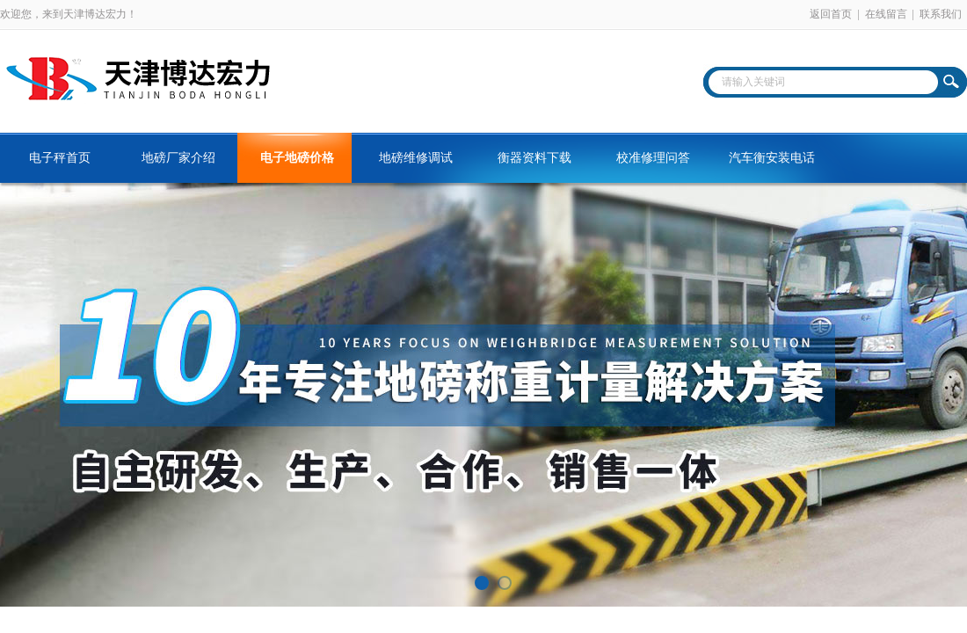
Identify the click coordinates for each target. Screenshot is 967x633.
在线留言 (886, 14)
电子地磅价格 (297, 157)
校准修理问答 (653, 157)
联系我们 (941, 14)
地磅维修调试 (416, 157)
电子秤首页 (60, 157)
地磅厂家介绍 (178, 157)
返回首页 (831, 14)
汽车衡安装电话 (772, 157)
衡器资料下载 (534, 157)
